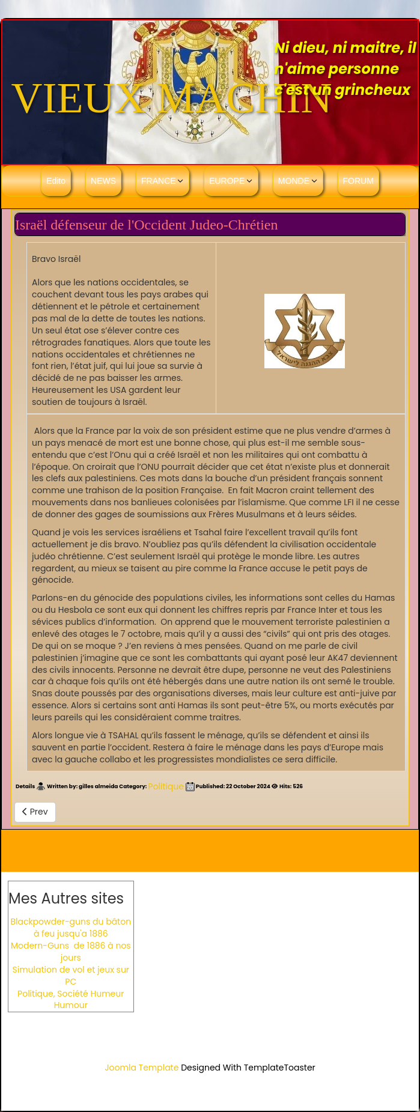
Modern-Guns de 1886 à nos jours (71, 952)
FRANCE (158, 181)
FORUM (358, 181)
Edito (55, 181)
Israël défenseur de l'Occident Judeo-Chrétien (146, 224)
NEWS (103, 181)
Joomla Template (141, 1068)
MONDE (293, 181)
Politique (166, 786)
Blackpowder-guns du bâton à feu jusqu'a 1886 (70, 928)
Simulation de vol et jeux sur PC (70, 976)
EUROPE (227, 181)
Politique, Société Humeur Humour (70, 1000)
